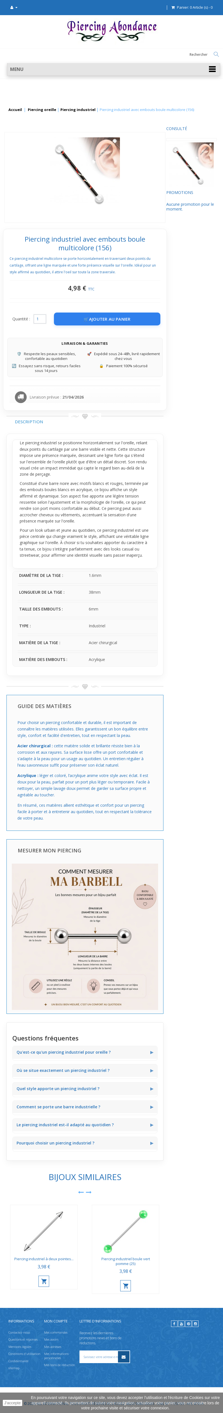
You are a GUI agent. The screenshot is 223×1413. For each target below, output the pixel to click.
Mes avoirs (51, 1339)
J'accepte (12, 1403)
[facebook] (174, 1324)
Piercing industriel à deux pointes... (97, 1258)
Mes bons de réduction (59, 1365)
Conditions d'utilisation (24, 1354)
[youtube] (181, 1324)
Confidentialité (18, 1361)
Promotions (19, 197)
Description (82, 421)
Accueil (15, 110)
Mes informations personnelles (56, 1356)
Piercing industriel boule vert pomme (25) (178, 1261)
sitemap (13, 1368)
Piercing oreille (42, 110)
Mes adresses (52, 1347)
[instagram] (195, 1324)
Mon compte (56, 1321)
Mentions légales (19, 1347)
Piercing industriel (77, 110)
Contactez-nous (19, 1332)
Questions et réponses (23, 1339)
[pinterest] (188, 1324)
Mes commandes (55, 1332)
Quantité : (74, 319)
